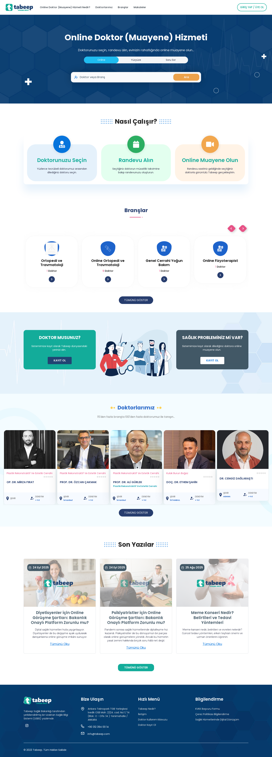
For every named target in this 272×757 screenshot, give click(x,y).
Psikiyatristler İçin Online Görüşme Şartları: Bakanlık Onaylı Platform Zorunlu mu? (136, 634)
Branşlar (123, 7)
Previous (231, 245)
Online (101, 76)
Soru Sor (171, 76)
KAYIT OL (60, 377)
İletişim (142, 714)
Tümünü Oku (59, 661)
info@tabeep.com (99, 734)
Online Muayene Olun (210, 176)
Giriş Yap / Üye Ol (252, 7)
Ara (186, 94)
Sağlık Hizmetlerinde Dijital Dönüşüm (217, 719)
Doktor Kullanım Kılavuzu (152, 719)
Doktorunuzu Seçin (62, 176)
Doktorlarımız (104, 7)
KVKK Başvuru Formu (207, 709)
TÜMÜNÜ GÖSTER (136, 317)
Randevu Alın (136, 176)
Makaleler (140, 7)
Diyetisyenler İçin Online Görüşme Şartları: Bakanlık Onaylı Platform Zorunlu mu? (60, 634)
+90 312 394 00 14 (98, 727)
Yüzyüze (136, 76)
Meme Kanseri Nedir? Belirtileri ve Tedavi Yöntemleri (212, 634)
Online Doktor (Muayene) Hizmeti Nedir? (65, 7)
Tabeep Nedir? (147, 709)
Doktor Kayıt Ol (147, 725)
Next (243, 245)
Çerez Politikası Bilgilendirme (212, 714)
